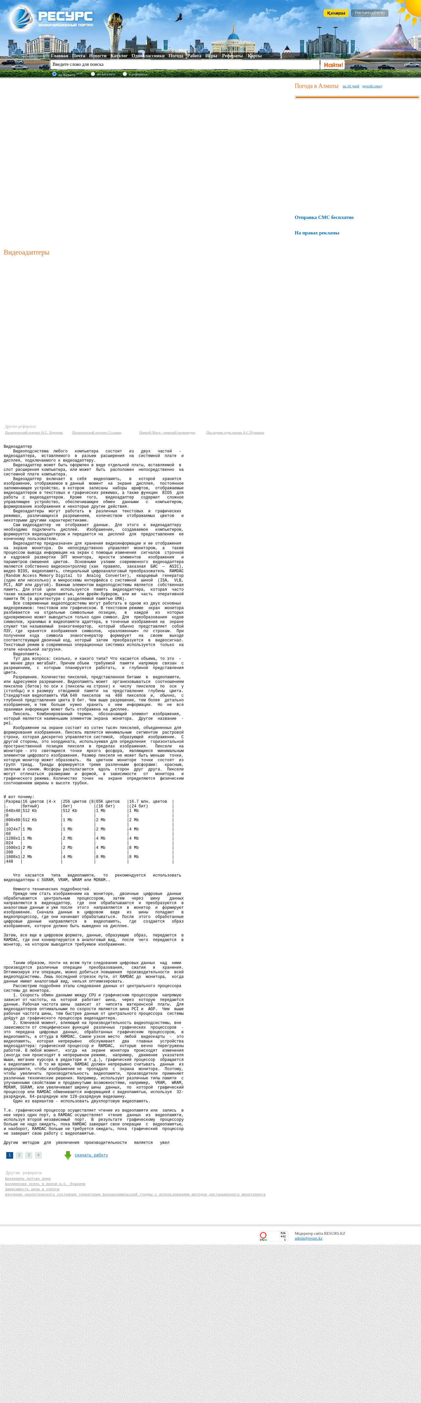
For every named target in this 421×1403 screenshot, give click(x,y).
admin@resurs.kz (308, 1396)
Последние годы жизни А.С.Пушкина (235, 432)
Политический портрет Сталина (96, 432)
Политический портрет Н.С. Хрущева (34, 432)
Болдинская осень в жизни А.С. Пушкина (45, 1338)
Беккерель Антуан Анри (28, 1332)
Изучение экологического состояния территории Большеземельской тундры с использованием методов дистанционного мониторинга (135, 1351)
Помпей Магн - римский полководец (167, 432)
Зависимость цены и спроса (32, 1345)
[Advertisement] (78, 162)
